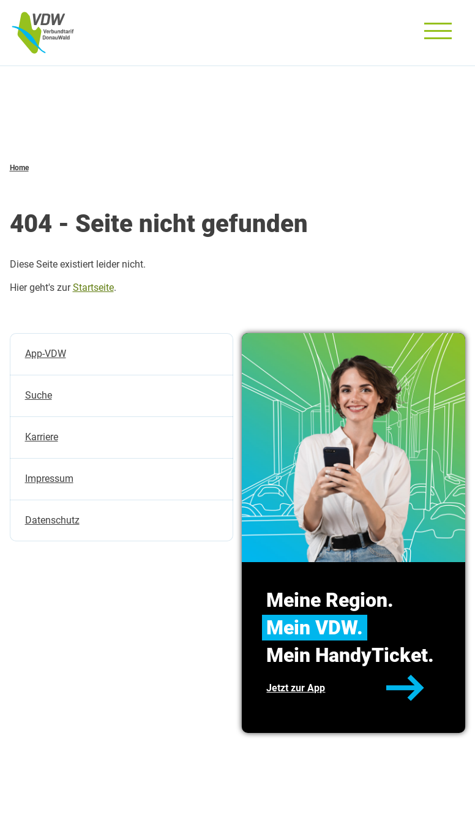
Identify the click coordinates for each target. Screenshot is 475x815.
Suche (38, 395)
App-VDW (45, 353)
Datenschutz (52, 520)
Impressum (49, 478)
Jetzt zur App (295, 688)
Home (19, 167)
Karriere (41, 437)
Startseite (93, 287)
